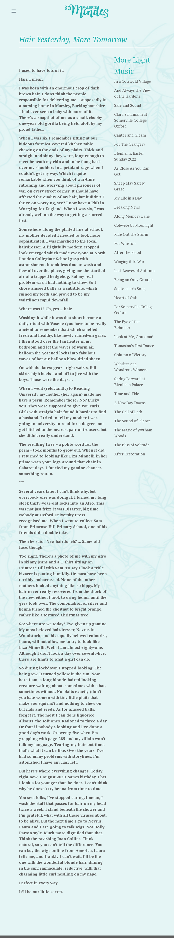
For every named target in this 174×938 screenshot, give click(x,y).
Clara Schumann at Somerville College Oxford (130, 120)
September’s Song (129, 288)
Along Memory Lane (132, 216)
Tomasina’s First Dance (134, 345)
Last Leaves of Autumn (134, 270)
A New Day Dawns (129, 402)
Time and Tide (126, 393)
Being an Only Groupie (133, 279)
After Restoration (129, 454)
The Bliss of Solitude (132, 444)
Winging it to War (129, 261)
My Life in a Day (128, 198)
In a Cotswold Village (132, 81)
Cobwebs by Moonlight (133, 225)
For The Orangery (129, 144)
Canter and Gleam (130, 135)
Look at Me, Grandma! (133, 336)
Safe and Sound (127, 105)
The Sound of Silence (132, 420)
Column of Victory (130, 354)
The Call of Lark (128, 411)
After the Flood (127, 252)
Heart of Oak (125, 297)
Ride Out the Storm (131, 234)
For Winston (124, 243)
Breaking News (127, 207)
